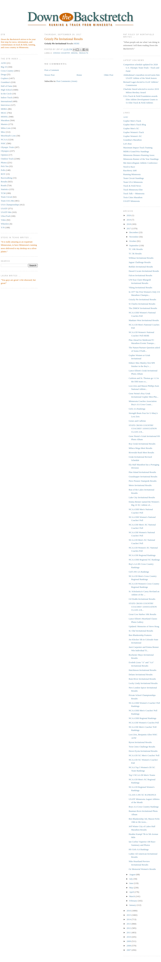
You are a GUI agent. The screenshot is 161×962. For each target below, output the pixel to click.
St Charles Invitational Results (142, 304)
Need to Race (129, 166)
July (131, 879)
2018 (129, 224)
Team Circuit (6, 197)
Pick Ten (4, 166)
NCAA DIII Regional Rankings (142, 718)
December (134, 232)
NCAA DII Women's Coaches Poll (144, 722)
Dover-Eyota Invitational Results (143, 751)
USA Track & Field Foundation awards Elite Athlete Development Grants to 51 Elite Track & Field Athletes (140, 99)
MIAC (4, 113)
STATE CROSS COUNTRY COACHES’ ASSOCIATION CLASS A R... (143, 428)
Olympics (5, 151)
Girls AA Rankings (137, 409)
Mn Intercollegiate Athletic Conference (140, 163)
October (133, 241)
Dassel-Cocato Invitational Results (144, 271)
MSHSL (4, 116)
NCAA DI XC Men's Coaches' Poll (144, 755)
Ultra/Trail (5, 216)
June (131, 883)
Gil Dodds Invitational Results (142, 599)
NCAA (4, 139)
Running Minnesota (132, 174)
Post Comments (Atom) (67, 81)
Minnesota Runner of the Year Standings (141, 159)
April (132, 892)
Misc (3, 132)
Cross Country (7, 70)
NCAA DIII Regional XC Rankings (144, 559)
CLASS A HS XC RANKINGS (142, 794)
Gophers (4, 78)
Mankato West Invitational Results (144, 320)
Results (4, 181)
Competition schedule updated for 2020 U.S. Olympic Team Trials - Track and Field (141, 67)
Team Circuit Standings (133, 178)
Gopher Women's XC (132, 136)
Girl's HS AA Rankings (139, 571)
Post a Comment (51, 70)
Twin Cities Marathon (132, 197)
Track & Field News (132, 185)
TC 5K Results (135, 253)
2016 (129, 910)
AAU (125, 117)
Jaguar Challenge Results (140, 262)
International (6, 101)
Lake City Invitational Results (142, 497)
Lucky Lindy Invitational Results (143, 683)
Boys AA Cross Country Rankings (143, 806)
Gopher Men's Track (132, 121)
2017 (129, 228)
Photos (4, 162)
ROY (3, 174)
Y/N (3, 227)
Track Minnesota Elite (133, 189)
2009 (129, 941)
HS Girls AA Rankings (139, 849)
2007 (129, 950)
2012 (129, 928)
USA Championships (10, 204)
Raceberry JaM (130, 170)
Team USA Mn (7, 200)
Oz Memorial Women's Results (142, 869)
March (132, 896)
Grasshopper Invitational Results (143, 476)
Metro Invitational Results (140, 485)
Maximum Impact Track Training (137, 147)
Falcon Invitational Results (140, 275)
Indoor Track (6, 97)
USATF (4, 208)
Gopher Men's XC (131, 128)
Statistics (5, 189)
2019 (129, 219)
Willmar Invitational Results (141, 258)
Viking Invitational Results (140, 287)
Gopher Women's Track (133, 132)
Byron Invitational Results (140, 742)
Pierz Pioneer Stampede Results (142, 481)
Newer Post (49, 75)
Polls (3, 170)
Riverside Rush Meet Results (141, 452)
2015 (129, 915)
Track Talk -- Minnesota (133, 193)
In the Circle (6, 93)
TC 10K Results (136, 249)
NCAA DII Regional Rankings (142, 555)
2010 (129, 937)
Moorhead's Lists (8, 135)
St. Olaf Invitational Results (141, 631)
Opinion (4, 155)
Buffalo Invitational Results (141, 266)
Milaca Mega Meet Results (140, 448)
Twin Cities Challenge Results (142, 746)
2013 (129, 923)
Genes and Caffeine (137, 421)
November (134, 236)
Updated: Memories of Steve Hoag (144, 626)
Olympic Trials (7, 147)
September (134, 245)
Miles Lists (6, 128)
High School (6, 89)
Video (3, 220)
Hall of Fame (6, 86)
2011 (129, 932)
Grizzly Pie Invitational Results (63, 39)
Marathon (5, 120)
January (133, 905)
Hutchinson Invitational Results (142, 670)
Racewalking (6, 178)
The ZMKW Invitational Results (143, 308)
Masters (4, 124)
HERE (76, 43)
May (131, 887)
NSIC (3, 143)
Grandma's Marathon (132, 140)
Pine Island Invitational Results (142, 472)
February (133, 900)
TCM (3, 193)
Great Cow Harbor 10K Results (142, 614)
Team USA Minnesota (133, 182)
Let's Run (127, 143)
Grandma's (5, 82)
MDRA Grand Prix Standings (136, 151)
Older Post (108, 75)
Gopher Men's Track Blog (134, 124)
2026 (129, 215)
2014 (129, 919)
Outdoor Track (7, 158)
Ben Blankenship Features (140, 635)
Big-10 (4, 67)
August (132, 874)
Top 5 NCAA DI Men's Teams (142, 775)
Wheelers (5, 224)
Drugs (3, 74)
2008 (129, 945)
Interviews (5, 105)
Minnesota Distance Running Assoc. (139, 155)
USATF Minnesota (131, 201)
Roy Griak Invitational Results (142, 443)
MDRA (4, 109)
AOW (3, 63)
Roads (3, 185)
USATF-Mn (6, 212)
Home (79, 75)
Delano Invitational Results (140, 674)
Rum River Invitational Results (142, 679)
